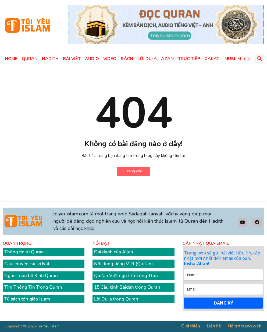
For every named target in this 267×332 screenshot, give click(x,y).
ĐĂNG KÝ (223, 303)
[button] (246, 59)
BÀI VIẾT (72, 59)
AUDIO (92, 59)
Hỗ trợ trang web (244, 326)
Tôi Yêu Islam (48, 326)
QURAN (30, 59)
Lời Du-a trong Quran (116, 299)
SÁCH (127, 59)
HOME (11, 59)
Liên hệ (214, 326)
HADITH (50, 59)
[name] (223, 275)
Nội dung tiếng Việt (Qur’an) (123, 264)
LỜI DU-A (147, 59)
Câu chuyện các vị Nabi (28, 264)
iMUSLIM (232, 59)
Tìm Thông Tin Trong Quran (33, 287)
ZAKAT (212, 59)
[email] (223, 289)
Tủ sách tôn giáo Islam (27, 299)
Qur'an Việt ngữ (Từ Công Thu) (126, 275)
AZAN (167, 59)
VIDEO (109, 59)
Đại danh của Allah (113, 252)
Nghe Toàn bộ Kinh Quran (31, 275)
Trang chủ (133, 171)
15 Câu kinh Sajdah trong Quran (127, 287)
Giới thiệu (190, 326)
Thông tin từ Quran (24, 252)
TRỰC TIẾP (189, 59)
